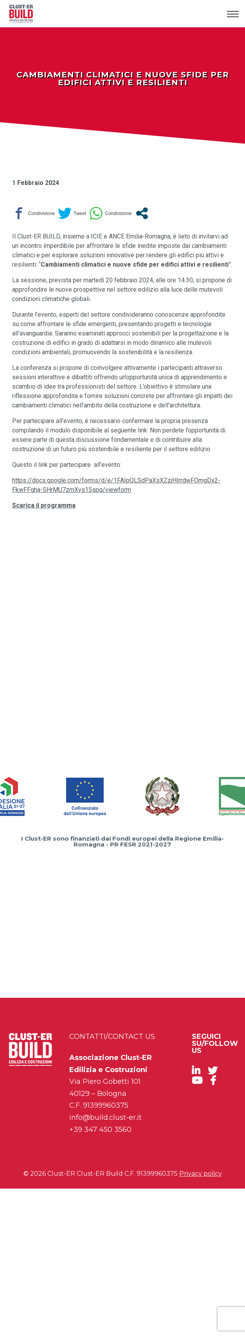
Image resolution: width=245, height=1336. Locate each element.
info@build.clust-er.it (105, 1117)
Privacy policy (200, 1173)
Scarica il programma (44, 505)
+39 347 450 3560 (100, 1129)
